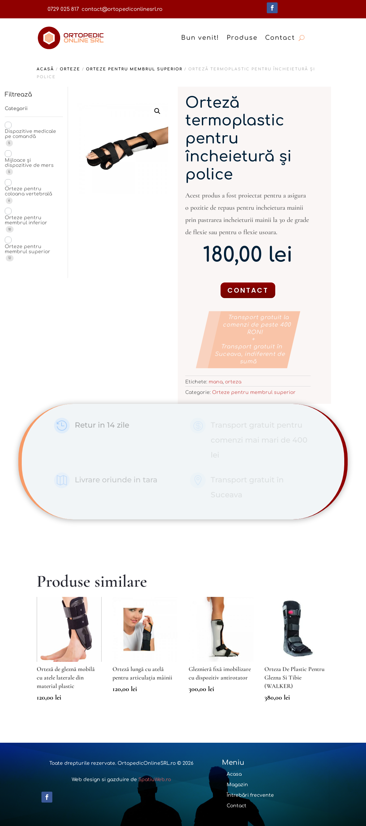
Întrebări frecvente (250, 795)
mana (216, 381)
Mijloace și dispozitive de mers (29, 163)
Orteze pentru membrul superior (134, 69)
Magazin (237, 784)
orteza (233, 381)
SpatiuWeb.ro (154, 779)
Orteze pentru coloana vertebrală (28, 191)
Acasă (45, 69)
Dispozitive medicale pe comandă (30, 134)
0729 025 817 (63, 9)
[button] (157, 111)
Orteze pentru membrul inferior (26, 220)
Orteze (70, 69)
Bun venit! (200, 37)
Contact (280, 37)
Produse (242, 37)
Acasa (234, 774)
